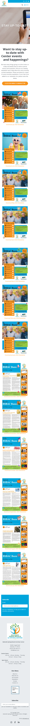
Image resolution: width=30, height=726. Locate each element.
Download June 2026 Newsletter (15, 166)
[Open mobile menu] (26, 5)
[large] (11, 722)
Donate (15, 681)
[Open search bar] (22, 5)
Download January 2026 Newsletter (15, 355)
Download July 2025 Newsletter (15, 585)
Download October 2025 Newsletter (15, 470)
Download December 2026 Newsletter (15, 396)
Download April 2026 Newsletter (15, 240)
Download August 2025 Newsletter (15, 549)
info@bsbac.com (15, 650)
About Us (15, 674)
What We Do (15, 675)
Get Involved (15, 677)
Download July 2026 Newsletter (15, 124)
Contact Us (15, 683)
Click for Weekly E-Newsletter (15, 83)
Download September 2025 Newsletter (15, 512)
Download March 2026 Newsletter (15, 281)
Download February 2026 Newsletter (15, 318)
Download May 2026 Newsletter (15, 203)
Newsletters (15, 679)
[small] (23, 1)
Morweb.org (26, 718)
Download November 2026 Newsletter (15, 433)
